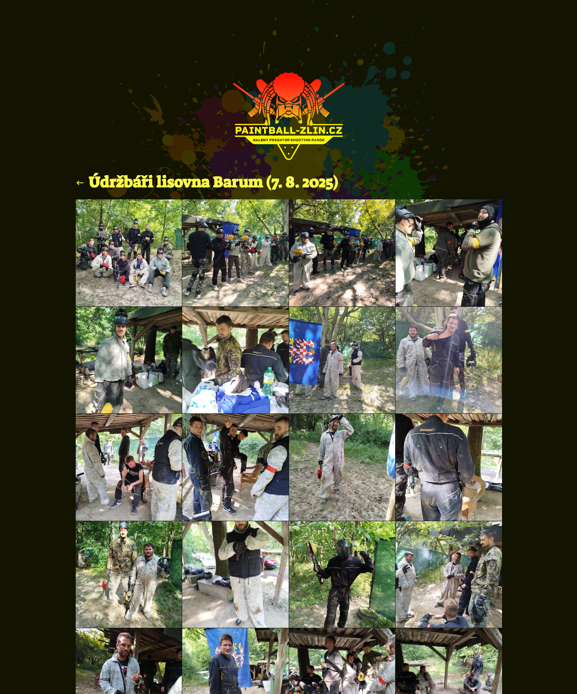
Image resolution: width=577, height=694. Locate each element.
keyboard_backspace (80, 182)
